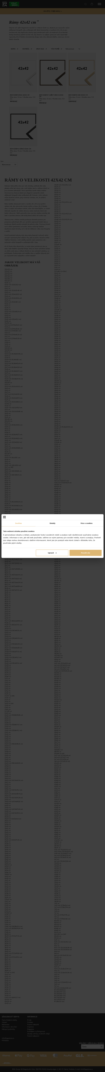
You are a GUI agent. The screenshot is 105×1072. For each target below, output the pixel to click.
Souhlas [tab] (18, 523)
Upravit (52, 553)
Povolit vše (85, 553)
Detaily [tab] (52, 523)
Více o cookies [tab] (87, 523)
